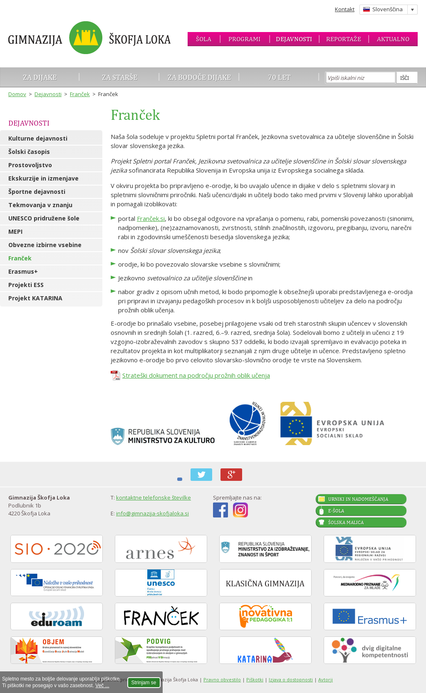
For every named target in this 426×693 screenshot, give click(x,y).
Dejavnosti (294, 39)
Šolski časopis (29, 152)
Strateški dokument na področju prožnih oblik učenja (196, 375)
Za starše (119, 77)
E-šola (336, 511)
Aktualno (393, 39)
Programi (244, 39)
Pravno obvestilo (222, 679)
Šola (203, 39)
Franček (80, 94)
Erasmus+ (23, 271)
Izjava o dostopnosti (291, 679)
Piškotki (254, 679)
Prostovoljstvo (30, 165)
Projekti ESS (26, 285)
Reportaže (343, 39)
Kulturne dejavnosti (37, 138)
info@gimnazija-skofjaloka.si (152, 513)
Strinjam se (143, 683)
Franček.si (151, 218)
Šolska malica (346, 522)
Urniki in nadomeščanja (358, 499)
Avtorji (325, 679)
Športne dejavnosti (36, 192)
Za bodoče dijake (199, 77)
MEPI (15, 231)
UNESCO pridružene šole (43, 218)
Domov (17, 94)
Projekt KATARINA (35, 298)
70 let (279, 77)
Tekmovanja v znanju (40, 205)
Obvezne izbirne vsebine (45, 245)
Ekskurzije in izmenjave (43, 178)
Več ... (102, 685)
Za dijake (40, 77)
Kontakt (344, 9)
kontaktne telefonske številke (153, 497)
